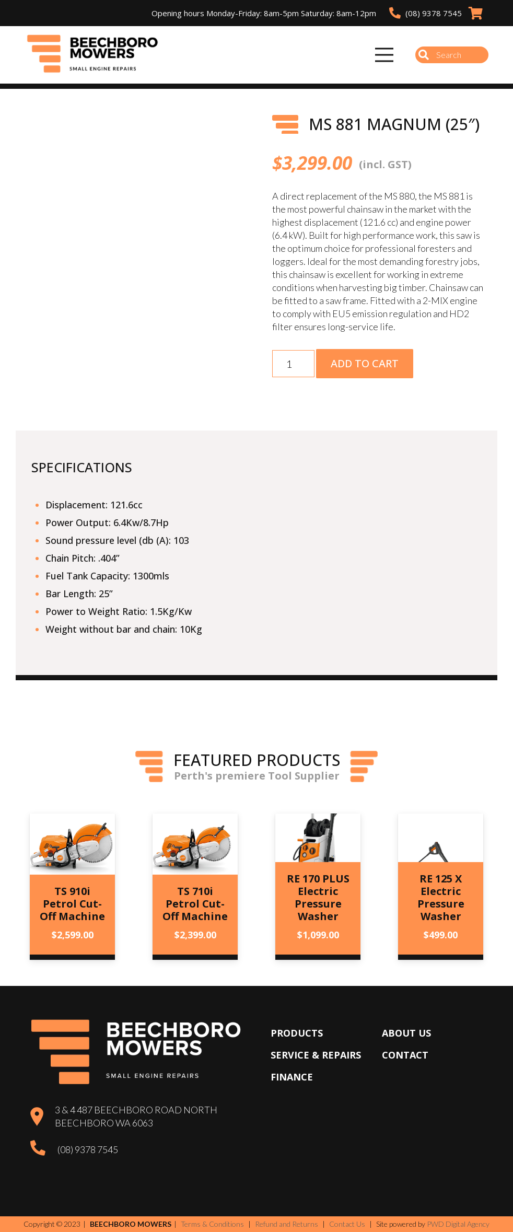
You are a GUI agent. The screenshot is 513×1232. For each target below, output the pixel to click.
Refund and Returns (286, 1223)
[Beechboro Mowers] (97, 55)
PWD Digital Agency (458, 1224)
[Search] (451, 54)
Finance (292, 1077)
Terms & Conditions (212, 1223)
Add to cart (365, 363)
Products (297, 1033)
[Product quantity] (293, 363)
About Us (406, 1033)
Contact (405, 1055)
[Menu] (384, 55)
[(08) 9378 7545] (43, 1149)
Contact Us (347, 1223)
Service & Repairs (316, 1055)
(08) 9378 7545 (87, 1149)
